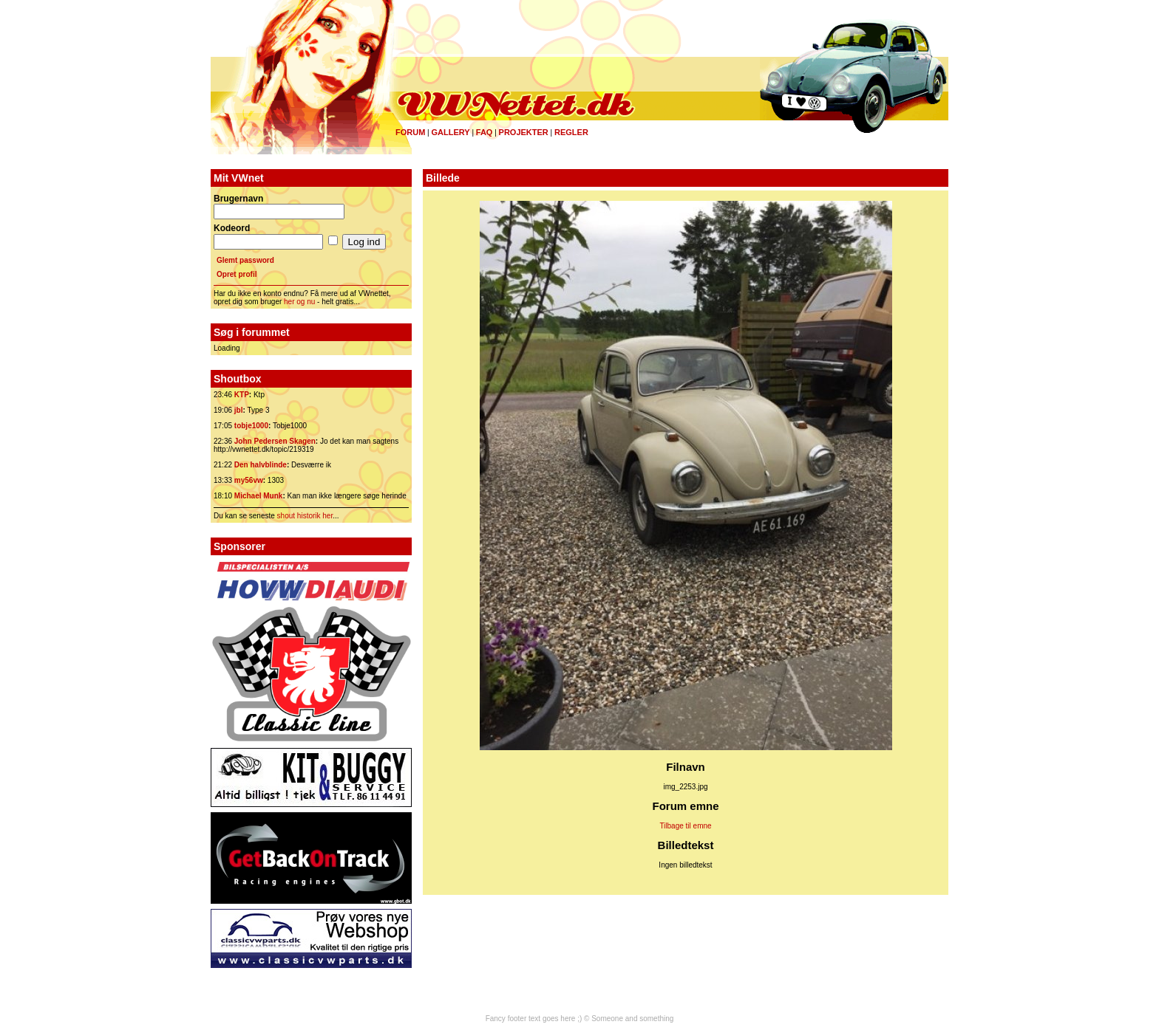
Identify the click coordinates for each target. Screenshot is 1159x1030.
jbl (238, 410)
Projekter (523, 132)
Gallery (450, 132)
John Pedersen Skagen (275, 441)
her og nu (299, 302)
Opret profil (236, 274)
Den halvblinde (260, 465)
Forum (410, 132)
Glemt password (245, 260)
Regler (571, 132)
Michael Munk (258, 496)
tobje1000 (251, 426)
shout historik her (305, 516)
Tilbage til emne (685, 826)
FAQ (484, 132)
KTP (241, 395)
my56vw (248, 480)
